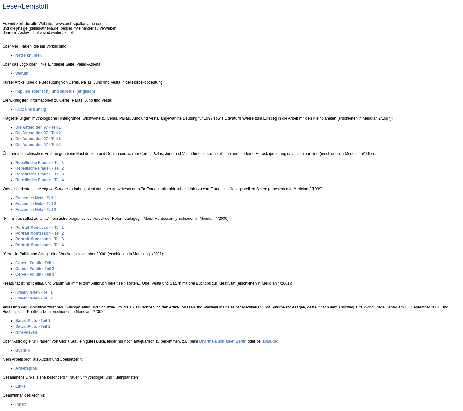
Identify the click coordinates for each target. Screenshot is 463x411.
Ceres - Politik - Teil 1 (34, 263)
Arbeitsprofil (26, 368)
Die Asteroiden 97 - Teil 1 (38, 127)
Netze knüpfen (28, 55)
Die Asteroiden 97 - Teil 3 (38, 139)
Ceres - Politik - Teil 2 (34, 268)
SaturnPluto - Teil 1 (32, 320)
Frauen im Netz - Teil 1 (35, 198)
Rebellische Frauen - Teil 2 (39, 168)
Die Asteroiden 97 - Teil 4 (38, 144)
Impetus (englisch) (77, 91)
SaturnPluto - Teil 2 (32, 326)
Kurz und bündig (30, 109)
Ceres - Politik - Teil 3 (34, 274)
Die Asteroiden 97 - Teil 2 (38, 133)
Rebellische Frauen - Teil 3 (39, 174)
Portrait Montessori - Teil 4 (39, 245)
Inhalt (20, 404)
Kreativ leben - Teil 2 (34, 298)
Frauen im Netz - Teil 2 (35, 203)
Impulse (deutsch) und (37, 91)
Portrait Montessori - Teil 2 (39, 233)
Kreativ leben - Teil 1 (34, 292)
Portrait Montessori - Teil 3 (39, 239)
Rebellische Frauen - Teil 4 (39, 180)
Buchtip (22, 350)
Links (20, 386)
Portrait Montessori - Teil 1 (39, 227)
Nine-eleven (26, 332)
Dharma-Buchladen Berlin (223, 341)
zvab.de (270, 341)
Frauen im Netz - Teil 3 (35, 209)
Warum (21, 73)
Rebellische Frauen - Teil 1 (39, 162)
